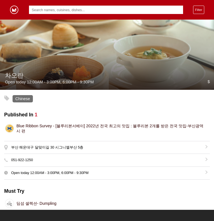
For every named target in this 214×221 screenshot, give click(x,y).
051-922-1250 (22, 160)
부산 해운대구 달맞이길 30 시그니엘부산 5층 (47, 147)
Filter (198, 9)
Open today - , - (50, 173)
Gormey (14, 10)
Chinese (22, 99)
